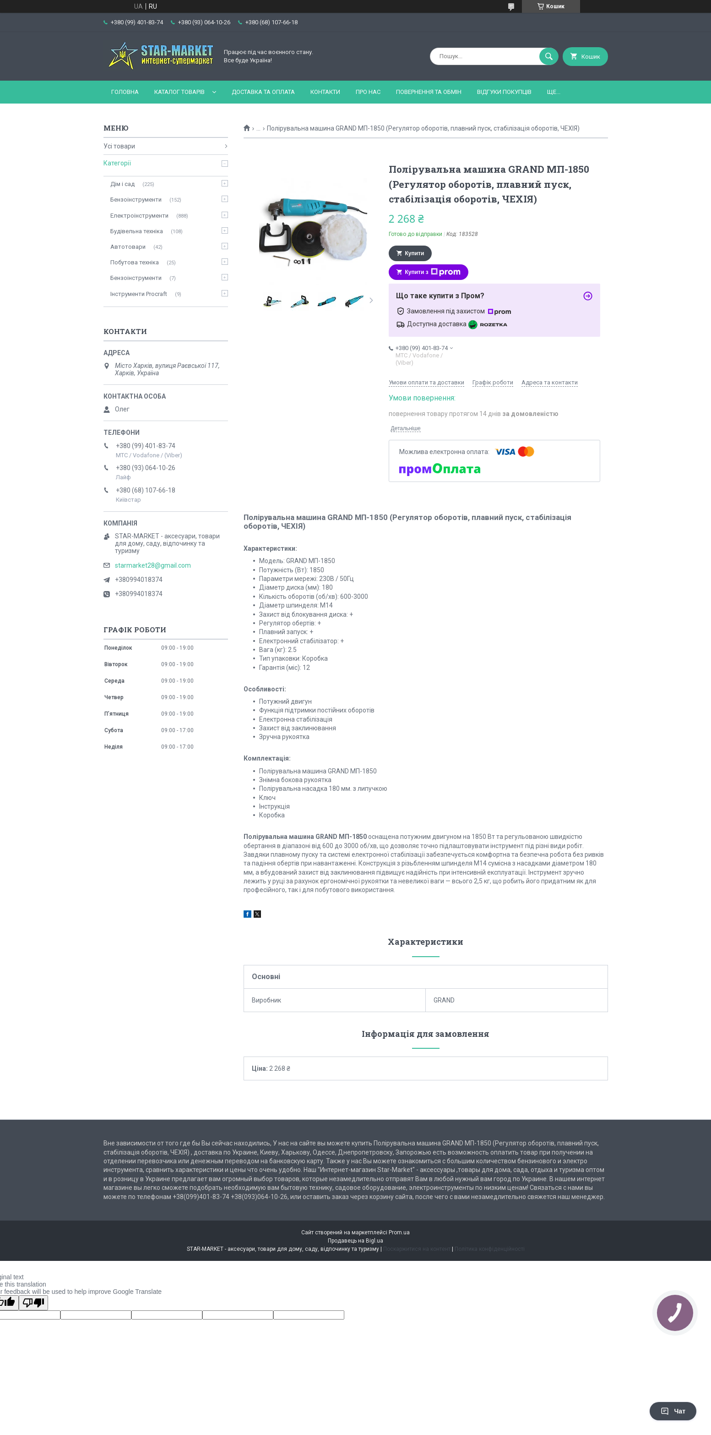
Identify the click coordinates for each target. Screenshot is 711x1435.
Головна (125, 91)
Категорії (117, 163)
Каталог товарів (179, 91)
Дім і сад (122, 184)
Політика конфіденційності (490, 1249)
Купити (414, 253)
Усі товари (119, 146)
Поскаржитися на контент (416, 1249)
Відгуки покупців (504, 91)
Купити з (433, 272)
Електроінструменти (139, 215)
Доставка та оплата (263, 91)
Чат (673, 1411)
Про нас (368, 91)
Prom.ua (399, 1232)
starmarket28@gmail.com (153, 565)
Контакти (325, 91)
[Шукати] (549, 56)
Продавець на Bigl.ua (355, 1241)
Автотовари (128, 246)
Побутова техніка (134, 262)
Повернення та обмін (428, 91)
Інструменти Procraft (138, 293)
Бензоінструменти (136, 199)
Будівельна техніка (136, 231)
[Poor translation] (33, 1302)
